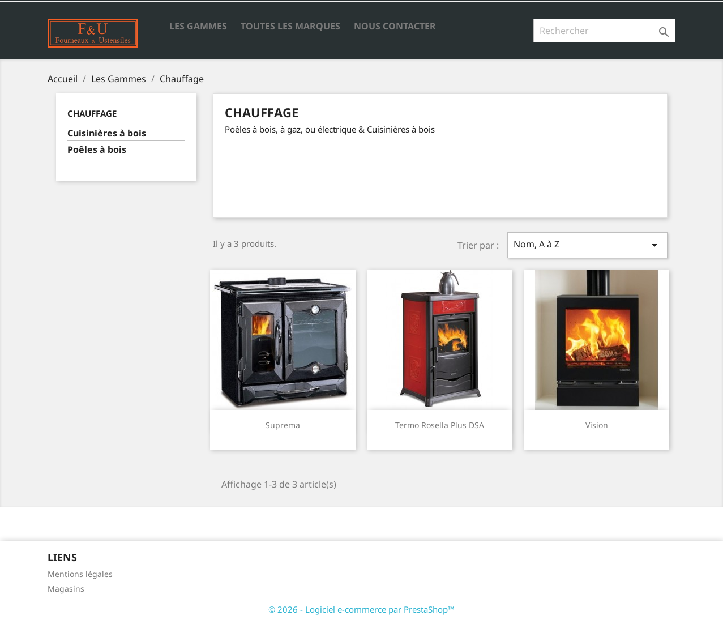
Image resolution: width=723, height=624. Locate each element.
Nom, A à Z (587, 245)
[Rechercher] (604, 30)
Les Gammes (198, 26)
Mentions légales (80, 574)
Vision (596, 425)
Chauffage (92, 113)
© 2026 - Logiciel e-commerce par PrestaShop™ (361, 609)
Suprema (283, 425)
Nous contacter (395, 26)
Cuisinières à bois (106, 133)
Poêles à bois (96, 150)
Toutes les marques (290, 26)
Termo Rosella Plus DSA (439, 425)
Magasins (66, 588)
